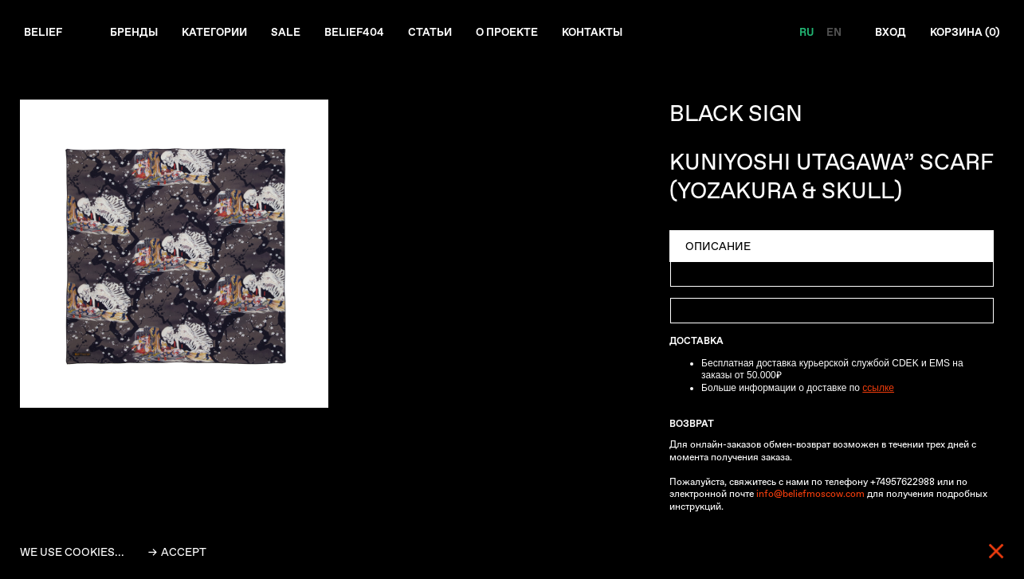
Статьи (436, 32)
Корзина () (964, 32)
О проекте (514, 32)
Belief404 (359, 32)
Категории (217, 32)
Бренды (135, 32)
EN (830, 32)
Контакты (602, 32)
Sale (290, 32)
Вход (888, 32)
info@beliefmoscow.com (810, 494)
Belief (43, 32)
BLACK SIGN (735, 113)
